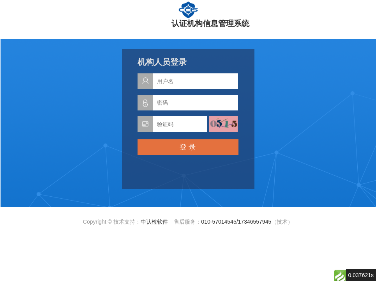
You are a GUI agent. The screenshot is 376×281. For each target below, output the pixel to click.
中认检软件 (154, 222)
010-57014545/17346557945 (236, 222)
